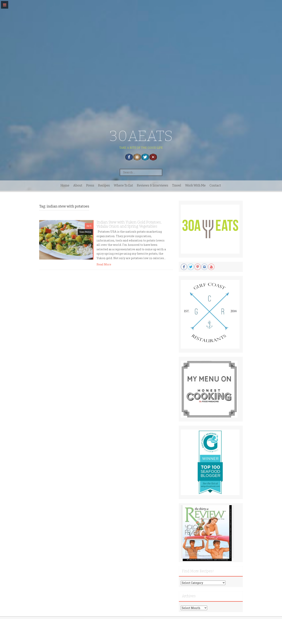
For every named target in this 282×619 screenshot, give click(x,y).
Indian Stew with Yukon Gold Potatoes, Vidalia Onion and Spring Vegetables (129, 224)
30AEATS (141, 136)
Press (90, 185)
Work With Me (195, 185)
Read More (104, 264)
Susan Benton (85, 232)
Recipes (104, 185)
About (77, 185)
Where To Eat (123, 185)
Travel (176, 185)
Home (65, 185)
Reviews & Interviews (152, 185)
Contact (215, 185)
